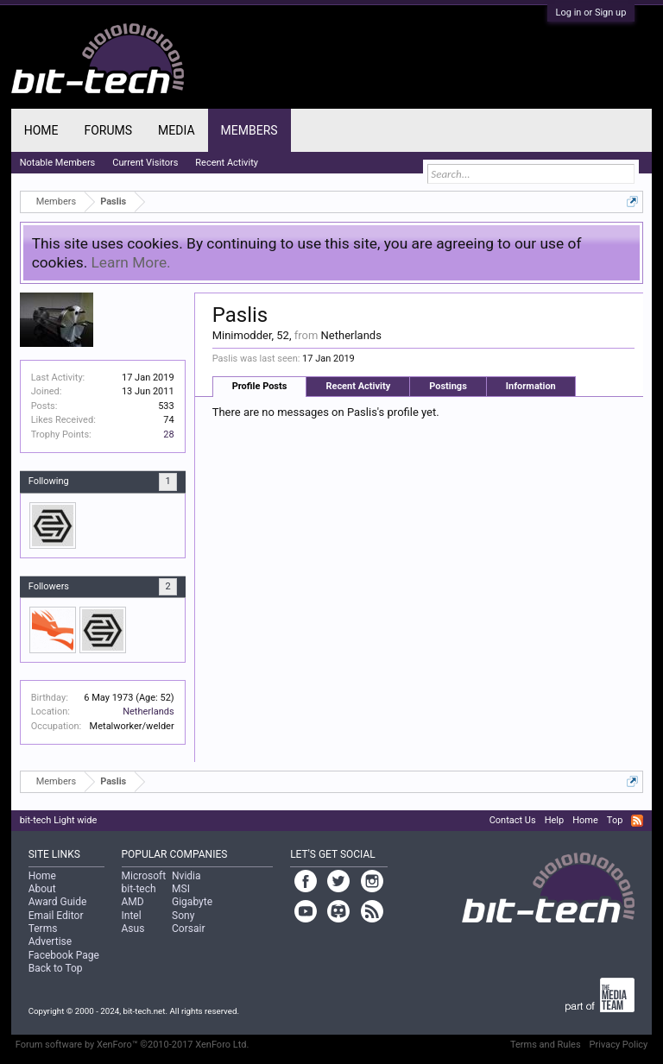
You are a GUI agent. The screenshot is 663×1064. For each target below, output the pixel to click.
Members (249, 130)
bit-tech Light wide (59, 820)
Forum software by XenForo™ (132, 1044)
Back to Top (55, 968)
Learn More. (131, 262)
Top (614, 820)
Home (41, 130)
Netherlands (148, 711)
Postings (448, 386)
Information (531, 386)
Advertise (50, 941)
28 (168, 434)
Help (555, 820)
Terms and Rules (545, 1044)
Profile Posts (259, 386)
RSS (637, 821)
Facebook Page (63, 955)
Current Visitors (145, 162)
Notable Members (58, 162)
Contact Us (512, 820)
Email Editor (56, 916)
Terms (43, 928)
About (42, 889)
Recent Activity (357, 386)
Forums (108, 130)
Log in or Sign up (591, 12)
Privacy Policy (619, 1044)
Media (176, 130)
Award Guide (57, 902)
